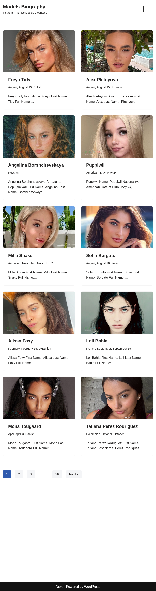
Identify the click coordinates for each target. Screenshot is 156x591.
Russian (117, 87)
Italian (115, 263)
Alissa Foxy (20, 341)
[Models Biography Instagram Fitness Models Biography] (25, 9)
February (14, 348)
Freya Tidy (19, 79)
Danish (30, 434)
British (38, 87)
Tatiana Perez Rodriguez (112, 426)
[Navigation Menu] (148, 9)
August (12, 87)
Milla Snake (20, 255)
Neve (59, 586)
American (92, 172)
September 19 (122, 348)
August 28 (103, 263)
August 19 (25, 87)
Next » (74, 474)
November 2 (45, 263)
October (107, 434)
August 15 (103, 87)
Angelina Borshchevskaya (36, 165)
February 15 (29, 348)
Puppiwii (95, 165)
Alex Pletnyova (102, 79)
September (104, 348)
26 (57, 474)
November (29, 263)
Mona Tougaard (24, 426)
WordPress (92, 586)
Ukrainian (45, 348)
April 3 (19, 434)
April (11, 434)
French (90, 348)
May (102, 172)
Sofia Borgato (100, 255)
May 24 (112, 172)
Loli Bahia (96, 341)
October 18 (121, 434)
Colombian (93, 434)
